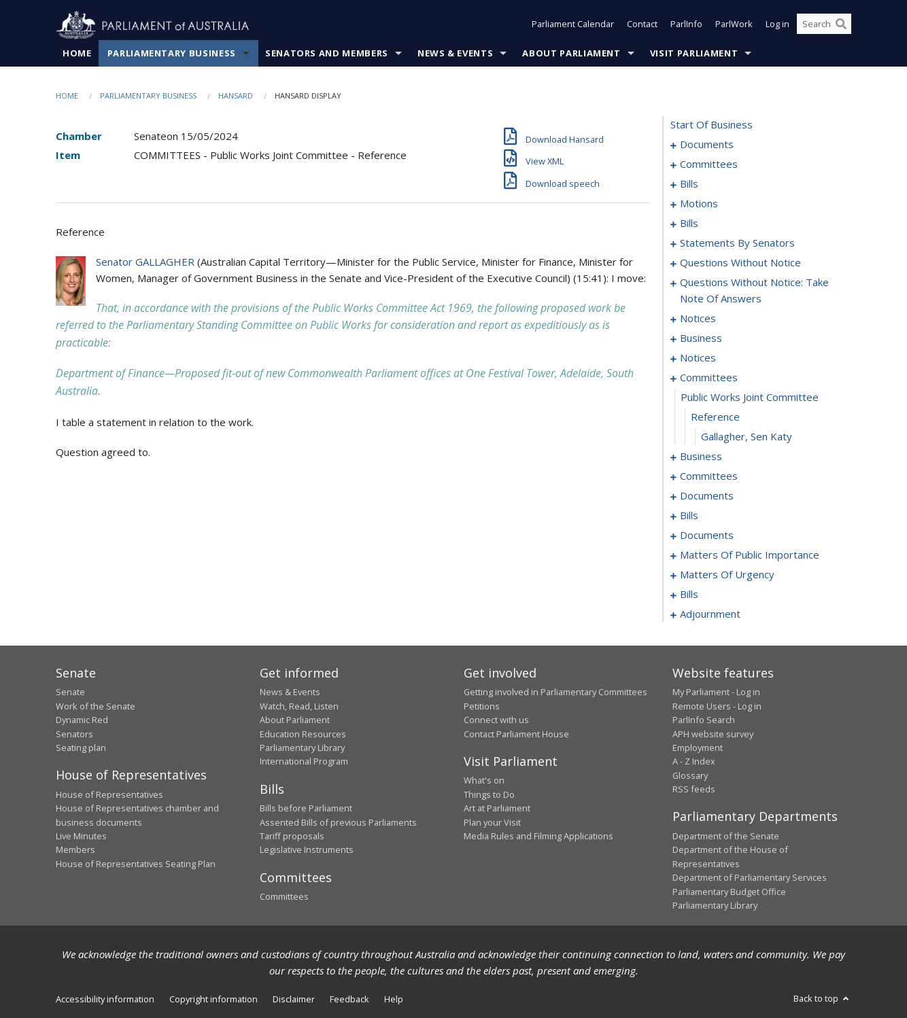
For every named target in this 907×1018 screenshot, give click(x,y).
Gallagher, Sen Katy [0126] (746, 437)
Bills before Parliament (306, 809)
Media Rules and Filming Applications (538, 836)
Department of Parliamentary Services (749, 878)
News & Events (455, 54)
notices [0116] (698, 319)
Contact (642, 26)
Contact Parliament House (516, 734)
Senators (74, 734)
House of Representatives (109, 794)
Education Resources (303, 734)
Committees (284, 897)
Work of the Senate (95, 706)
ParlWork (734, 26)
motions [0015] (699, 204)
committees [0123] (709, 378)
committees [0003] (709, 164)
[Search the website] (824, 26)
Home (77, 54)
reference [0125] (715, 417)
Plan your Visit (492, 822)
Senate (70, 692)
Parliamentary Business (171, 54)
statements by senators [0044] (737, 243)
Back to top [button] (822, 999)
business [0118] (701, 338)
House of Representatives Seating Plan (136, 864)
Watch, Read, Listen (299, 706)
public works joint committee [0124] (750, 397)
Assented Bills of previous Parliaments (338, 822)
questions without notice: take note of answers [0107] (754, 291)
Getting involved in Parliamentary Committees (555, 692)
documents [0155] (707, 535)
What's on (484, 781)
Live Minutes (81, 836)
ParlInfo (686, 26)
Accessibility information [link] (105, 1000)
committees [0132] (709, 476)
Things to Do (489, 794)
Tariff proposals (292, 836)
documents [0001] (707, 145)
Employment (697, 748)
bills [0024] (689, 223)
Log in (777, 26)
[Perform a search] (841, 26)
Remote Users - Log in (716, 706)
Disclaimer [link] (294, 1000)
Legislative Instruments (307, 850)
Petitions (482, 706)
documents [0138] (707, 496)
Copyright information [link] (213, 1000)
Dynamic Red (82, 720)
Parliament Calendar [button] (573, 26)
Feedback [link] (349, 1000)
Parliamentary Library (302, 748)
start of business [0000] (711, 125)
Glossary (690, 775)
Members (75, 850)
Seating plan (81, 748)
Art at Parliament (497, 809)
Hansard (235, 96)
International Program (304, 762)
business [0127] (701, 456)
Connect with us (496, 720)
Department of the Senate (725, 836)
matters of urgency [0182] (727, 575)
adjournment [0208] (710, 614)
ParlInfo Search (703, 720)
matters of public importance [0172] (749, 555)
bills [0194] (689, 594)
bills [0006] (689, 184)
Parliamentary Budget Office (729, 891)
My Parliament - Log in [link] (716, 692)
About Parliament (571, 54)
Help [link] (393, 1000)
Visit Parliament (694, 54)
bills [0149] (689, 516)
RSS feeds (693, 790)
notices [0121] (698, 358)
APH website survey (712, 734)
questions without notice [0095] (740, 263)
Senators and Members (326, 54)
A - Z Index (693, 762)
